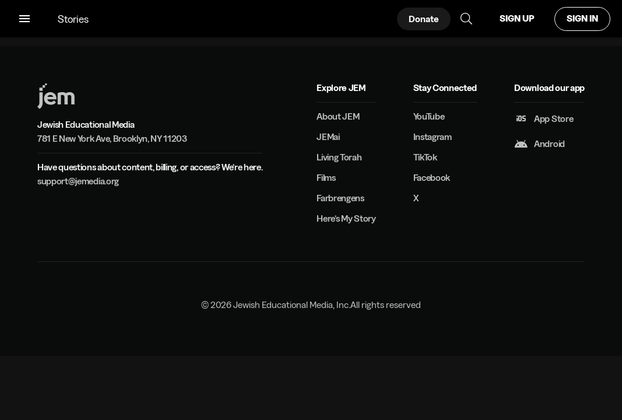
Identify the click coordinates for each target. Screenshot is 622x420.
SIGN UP (517, 18)
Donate (424, 19)
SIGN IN (582, 18)
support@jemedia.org (78, 181)
